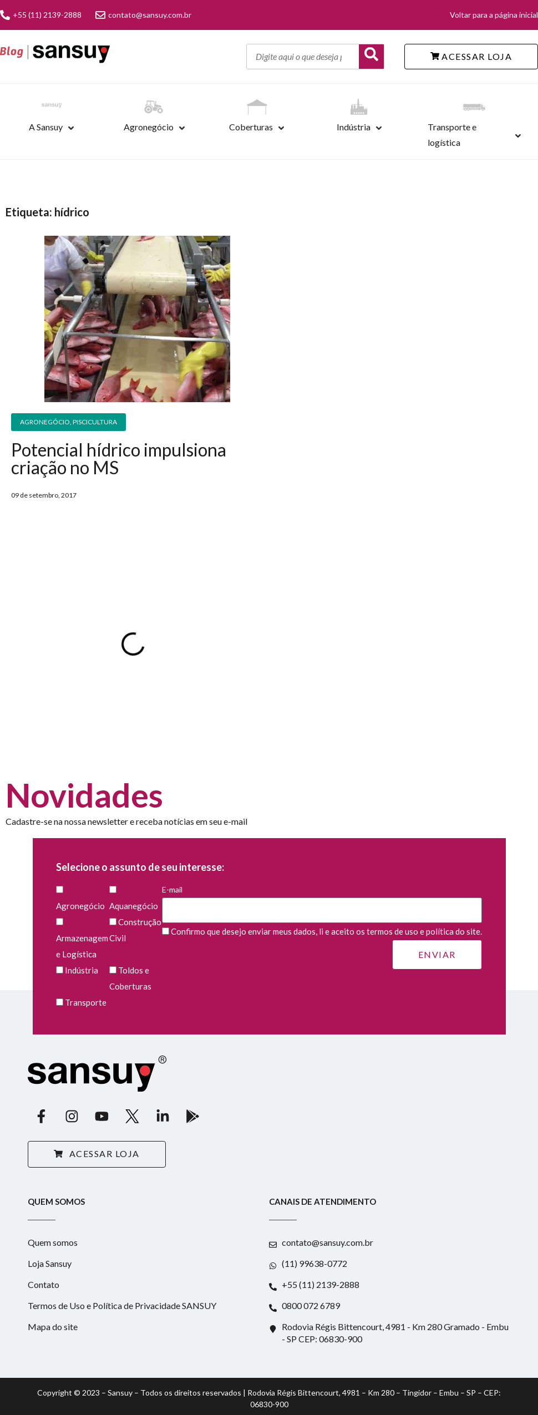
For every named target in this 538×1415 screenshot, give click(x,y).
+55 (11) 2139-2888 (41, 15)
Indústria (353, 126)
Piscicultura (95, 422)
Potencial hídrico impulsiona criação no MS (118, 458)
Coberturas (251, 126)
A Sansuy (46, 126)
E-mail (322, 900)
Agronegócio (149, 126)
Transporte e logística (452, 134)
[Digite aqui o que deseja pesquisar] (303, 56)
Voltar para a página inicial (494, 14)
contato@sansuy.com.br (143, 15)
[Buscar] (371, 56)
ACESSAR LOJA (471, 56)
